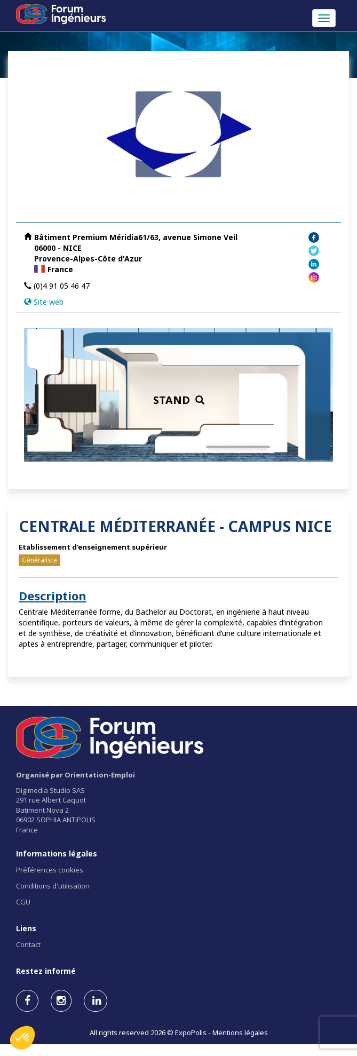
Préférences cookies (49, 870)
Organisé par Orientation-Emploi (75, 775)
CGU (23, 902)
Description (52, 595)
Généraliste (39, 560)
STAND (178, 400)
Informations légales (56, 853)
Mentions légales (240, 1032)
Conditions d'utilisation (53, 886)
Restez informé (46, 971)
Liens (26, 928)
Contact (28, 944)
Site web (49, 302)
